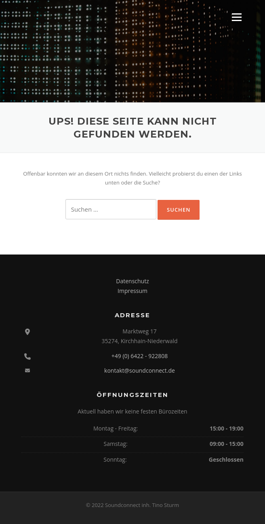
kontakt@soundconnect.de (139, 370)
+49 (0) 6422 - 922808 (139, 356)
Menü (236, 17)
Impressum (132, 291)
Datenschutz (132, 281)
